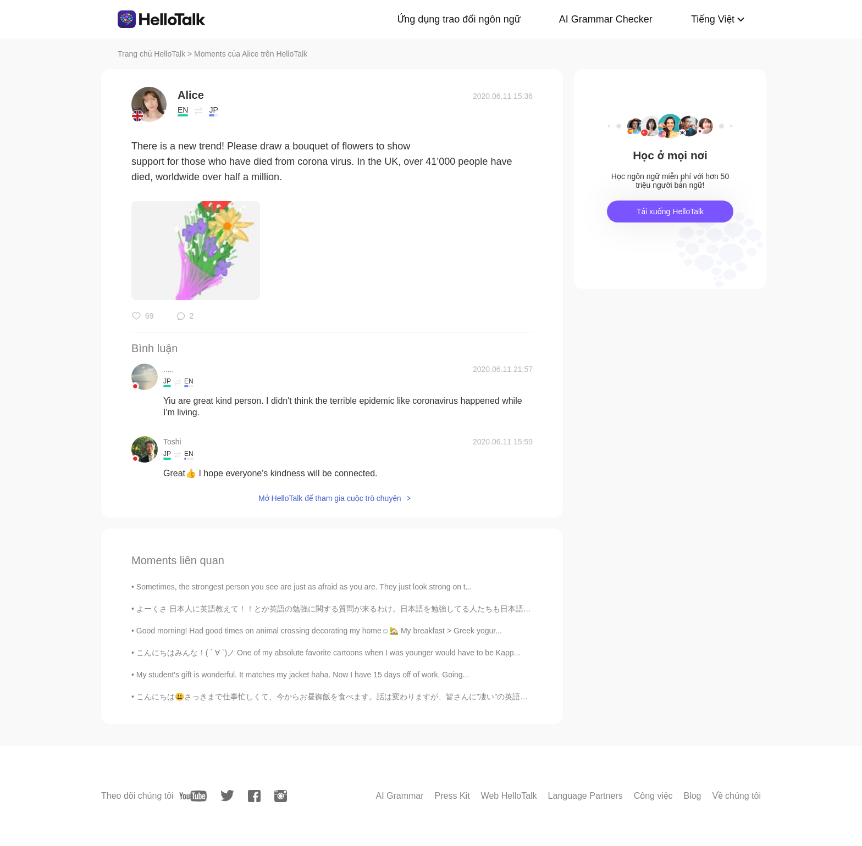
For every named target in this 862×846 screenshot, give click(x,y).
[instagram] (280, 796)
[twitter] (227, 796)
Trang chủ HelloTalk (152, 53)
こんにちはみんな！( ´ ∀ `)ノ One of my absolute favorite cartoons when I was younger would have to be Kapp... (328, 652)
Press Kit (452, 795)
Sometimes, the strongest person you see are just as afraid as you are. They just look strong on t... (304, 586)
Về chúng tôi (736, 795)
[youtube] (193, 796)
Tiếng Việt (712, 19)
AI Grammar (399, 795)
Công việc (653, 795)
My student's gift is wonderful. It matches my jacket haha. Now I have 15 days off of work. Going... (302, 674)
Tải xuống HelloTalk (670, 211)
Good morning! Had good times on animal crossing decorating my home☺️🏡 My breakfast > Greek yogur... (319, 630)
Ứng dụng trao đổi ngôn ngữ (459, 19)
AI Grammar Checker (606, 19)
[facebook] (254, 796)
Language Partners (585, 795)
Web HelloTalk (509, 795)
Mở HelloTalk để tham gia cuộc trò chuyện (329, 498)
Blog (692, 795)
